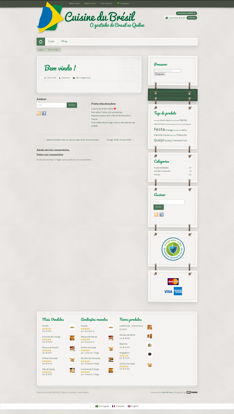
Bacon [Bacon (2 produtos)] (169, 120)
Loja (51, 41)
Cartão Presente (162, 171)
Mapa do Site (90, 3)
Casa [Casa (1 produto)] (179, 124)
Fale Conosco (106, 3)
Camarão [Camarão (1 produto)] (176, 120)
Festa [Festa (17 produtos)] (159, 129)
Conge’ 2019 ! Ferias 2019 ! (120, 140)
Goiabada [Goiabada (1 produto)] (177, 130)
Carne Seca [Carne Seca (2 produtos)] (159, 124)
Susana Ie (65, 78)
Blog (64, 41)
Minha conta (74, 3)
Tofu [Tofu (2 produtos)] (185, 140)
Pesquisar (159, 74)
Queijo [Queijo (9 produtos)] (159, 140)
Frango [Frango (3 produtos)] (169, 130)
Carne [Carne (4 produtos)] (183, 120)
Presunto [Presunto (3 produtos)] (182, 135)
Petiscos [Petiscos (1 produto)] (173, 135)
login (59, 159)
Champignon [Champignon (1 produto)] (186, 124)
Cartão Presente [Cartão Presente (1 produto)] (171, 124)
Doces (157, 174)
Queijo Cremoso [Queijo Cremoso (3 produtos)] (174, 140)
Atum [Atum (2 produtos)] (162, 120)
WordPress (167, 392)
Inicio (40, 50)
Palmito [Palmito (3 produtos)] (158, 135)
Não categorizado (83, 78)
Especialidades (161, 167)
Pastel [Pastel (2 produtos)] (166, 135)
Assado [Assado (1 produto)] (156, 120)
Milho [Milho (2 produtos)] (184, 130)
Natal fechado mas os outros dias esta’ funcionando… (72, 140)
